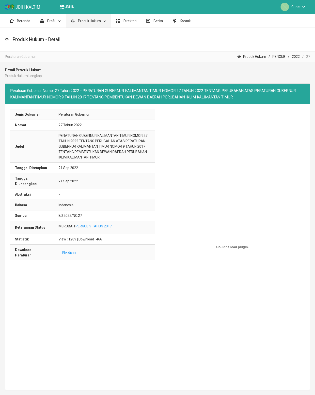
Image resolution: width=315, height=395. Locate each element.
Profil (48, 21)
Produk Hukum (86, 21)
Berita (154, 21)
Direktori (126, 21)
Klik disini (69, 252)
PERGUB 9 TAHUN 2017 (94, 226)
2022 (296, 57)
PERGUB (278, 57)
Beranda (20, 21)
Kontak (182, 21)
